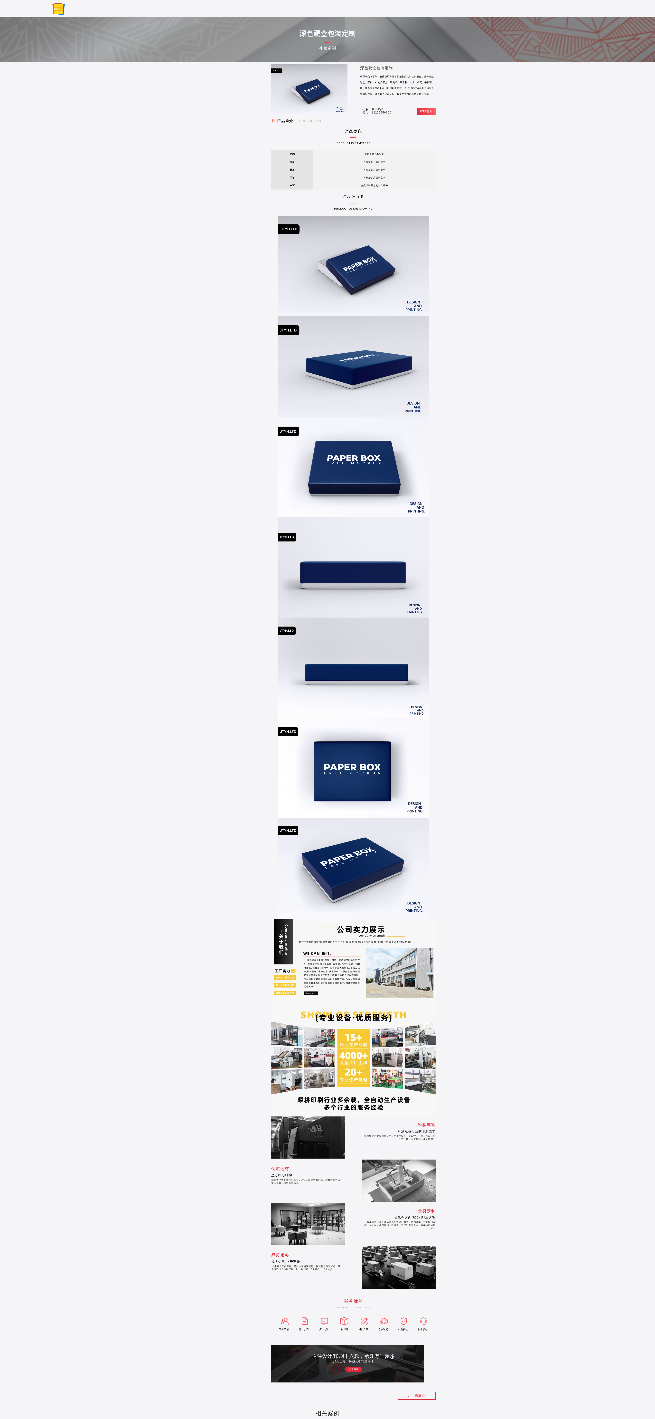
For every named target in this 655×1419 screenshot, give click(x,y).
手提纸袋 (237, 106)
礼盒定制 (237, 81)
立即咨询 (353, 1369)
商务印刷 (237, 98)
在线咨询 (426, 111)
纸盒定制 (237, 89)
